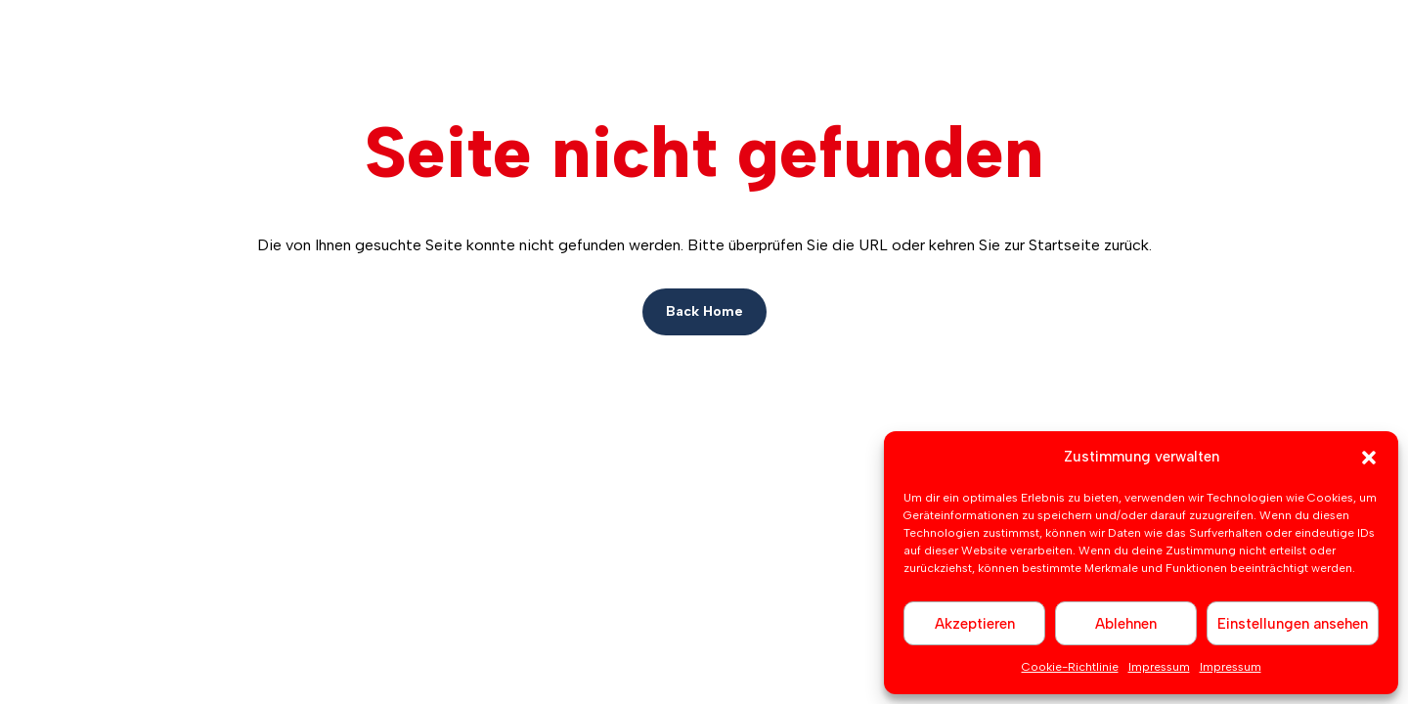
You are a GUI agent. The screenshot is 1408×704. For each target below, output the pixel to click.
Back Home (704, 311)
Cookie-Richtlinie (1070, 667)
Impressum (1159, 667)
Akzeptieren (975, 624)
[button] (1369, 457)
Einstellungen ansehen (1292, 624)
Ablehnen (1126, 624)
